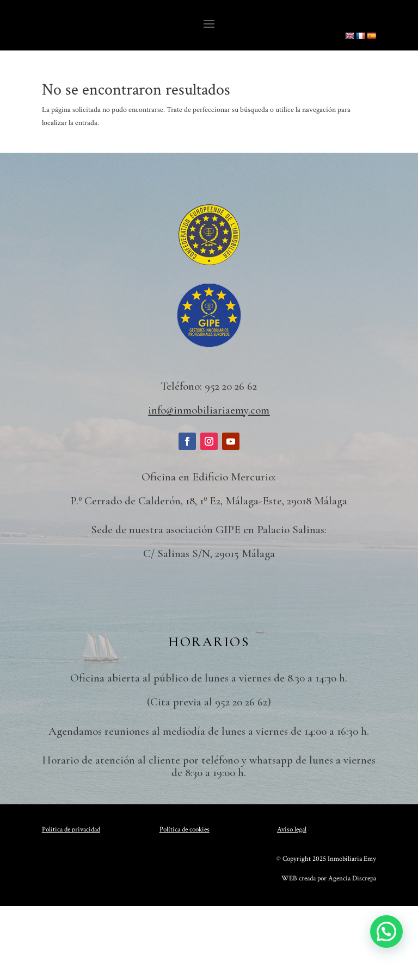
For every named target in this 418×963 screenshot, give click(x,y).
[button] (386, 931)
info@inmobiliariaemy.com (208, 410)
